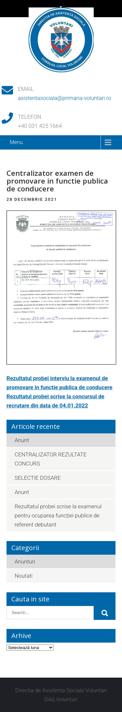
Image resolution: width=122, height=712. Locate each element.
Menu (16, 142)
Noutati (24, 576)
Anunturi (25, 561)
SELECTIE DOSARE (38, 478)
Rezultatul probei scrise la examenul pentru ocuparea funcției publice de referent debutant (58, 515)
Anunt (22, 440)
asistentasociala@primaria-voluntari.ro (64, 98)
